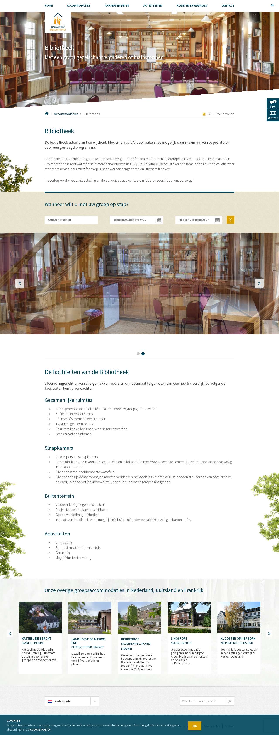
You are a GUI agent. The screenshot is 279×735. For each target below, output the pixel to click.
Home (47, 113)
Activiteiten (152, 5)
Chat (273, 104)
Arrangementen (117, 5)
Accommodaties (66, 114)
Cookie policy (40, 730)
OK (194, 726)
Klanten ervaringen (192, 5)
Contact (273, 115)
